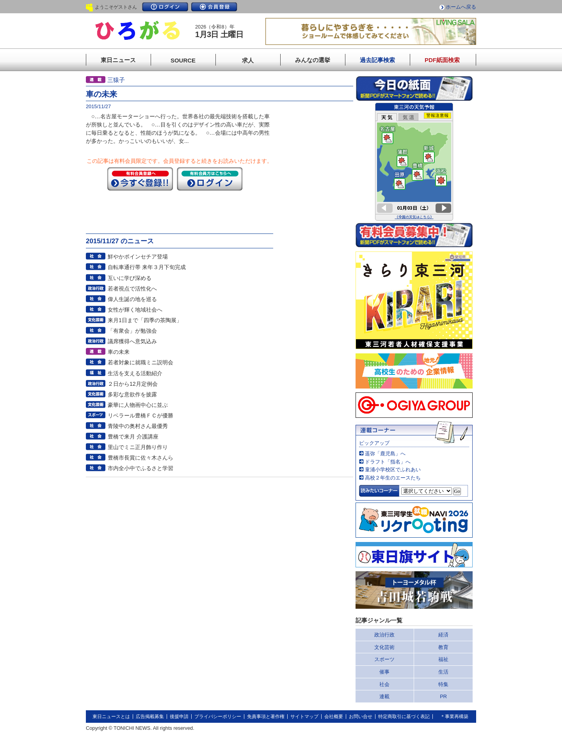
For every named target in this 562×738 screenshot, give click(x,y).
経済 (443, 635)
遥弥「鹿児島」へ (385, 453)
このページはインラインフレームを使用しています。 (414, 162)
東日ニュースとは (111, 716)
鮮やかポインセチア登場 (138, 256)
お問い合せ (360, 716)
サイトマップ (304, 716)
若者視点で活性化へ (132, 288)
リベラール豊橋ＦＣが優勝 (140, 415)
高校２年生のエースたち (393, 478)
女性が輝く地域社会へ (135, 310)
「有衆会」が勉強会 (132, 331)
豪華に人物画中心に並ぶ (138, 405)
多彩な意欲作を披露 (132, 394)
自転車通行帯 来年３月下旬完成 (147, 267)
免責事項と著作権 (266, 716)
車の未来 (119, 352)
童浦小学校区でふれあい (393, 469)
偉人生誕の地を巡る (132, 299)
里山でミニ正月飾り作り (138, 447)
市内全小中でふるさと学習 (140, 468)
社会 (384, 684)
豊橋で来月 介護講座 (133, 436)
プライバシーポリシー (217, 716)
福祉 (443, 659)
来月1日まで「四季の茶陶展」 (145, 320)
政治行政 (384, 635)
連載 (384, 696)
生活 (443, 672)
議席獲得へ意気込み (132, 341)
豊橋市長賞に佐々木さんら (140, 458)
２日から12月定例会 (133, 384)
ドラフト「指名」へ (388, 462)
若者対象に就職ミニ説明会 (140, 362)
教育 (443, 647)
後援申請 (179, 716)
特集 (443, 684)
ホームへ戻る (461, 7)
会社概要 (333, 716)
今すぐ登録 (140, 179)
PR (443, 696)
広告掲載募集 (150, 716)
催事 (384, 672)
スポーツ (384, 659)
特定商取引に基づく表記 (404, 716)
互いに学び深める (129, 278)
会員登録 (214, 6)
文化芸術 (384, 647)
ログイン (165, 6)
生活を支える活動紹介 (135, 373)
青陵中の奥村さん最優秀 (138, 426)
